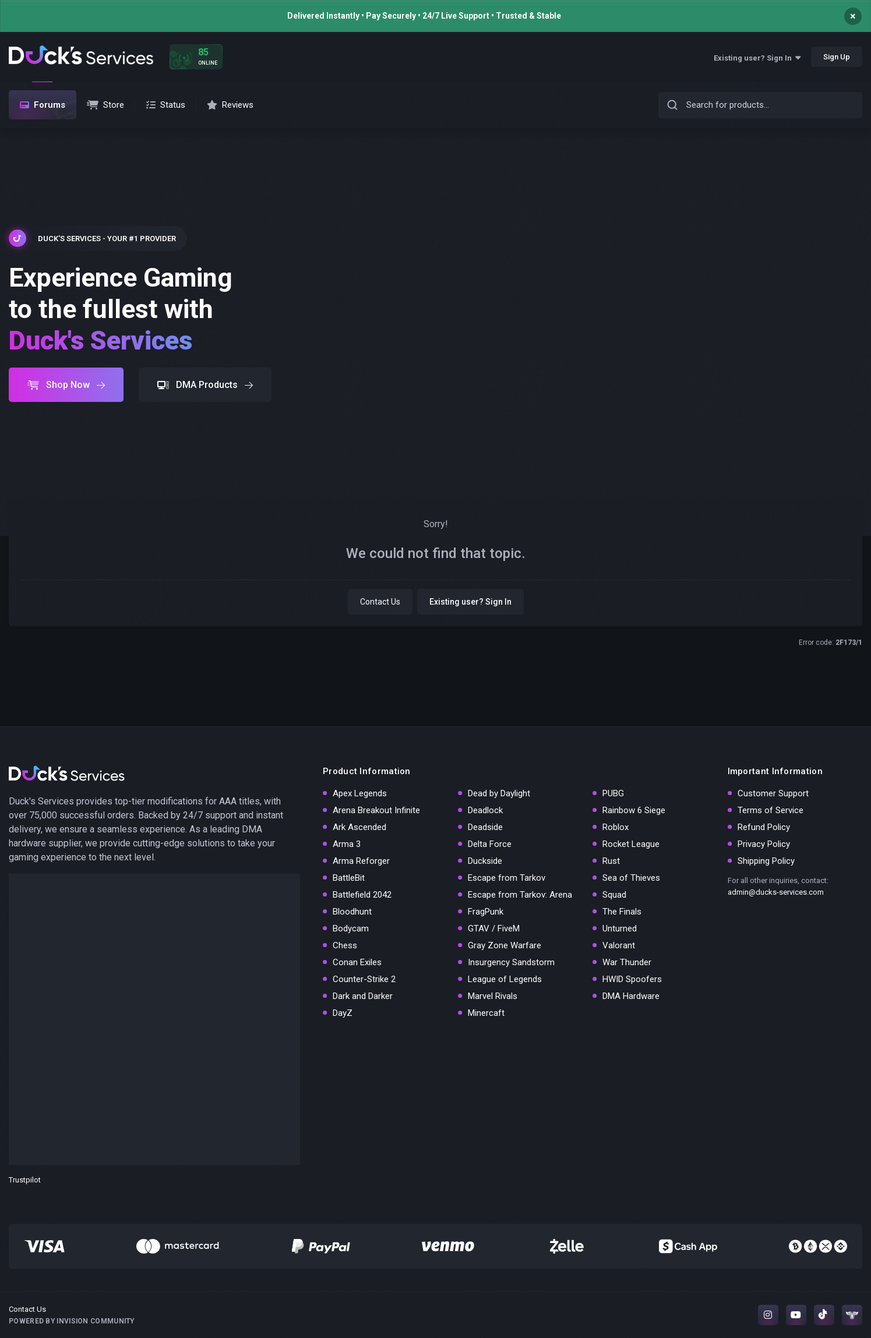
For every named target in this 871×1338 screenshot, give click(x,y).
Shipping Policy (766, 861)
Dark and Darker (363, 996)
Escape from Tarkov (506, 878)
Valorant (618, 945)
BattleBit (349, 878)
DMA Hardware (631, 996)
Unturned (619, 928)
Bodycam (351, 928)
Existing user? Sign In (757, 58)
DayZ (342, 1013)
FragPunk (485, 911)
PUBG (613, 793)
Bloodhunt (352, 911)
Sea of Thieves (631, 878)
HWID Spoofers (632, 979)
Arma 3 (347, 844)
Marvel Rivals (492, 996)
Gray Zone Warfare (504, 945)
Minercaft (486, 1013)
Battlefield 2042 (362, 894)
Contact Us (380, 601)
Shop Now (66, 384)
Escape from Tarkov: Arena (520, 894)
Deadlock (485, 810)
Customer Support (773, 793)
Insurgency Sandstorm (511, 962)
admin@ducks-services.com (776, 892)
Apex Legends (360, 793)
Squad (614, 894)
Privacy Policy (764, 844)
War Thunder (626, 962)
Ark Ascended (359, 827)
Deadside (485, 827)
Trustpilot (25, 1179)
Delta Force (490, 844)
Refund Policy (764, 827)
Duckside (485, 861)
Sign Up (836, 56)
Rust (611, 861)
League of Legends (505, 979)
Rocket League (631, 844)
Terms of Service (770, 810)
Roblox (615, 827)
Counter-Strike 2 (364, 979)
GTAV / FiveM (494, 928)
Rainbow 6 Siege (633, 810)
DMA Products (205, 384)
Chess (345, 945)
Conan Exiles (357, 962)
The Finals (621, 911)
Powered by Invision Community (72, 1321)
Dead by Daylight (499, 793)
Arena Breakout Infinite (376, 810)
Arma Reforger (361, 861)
